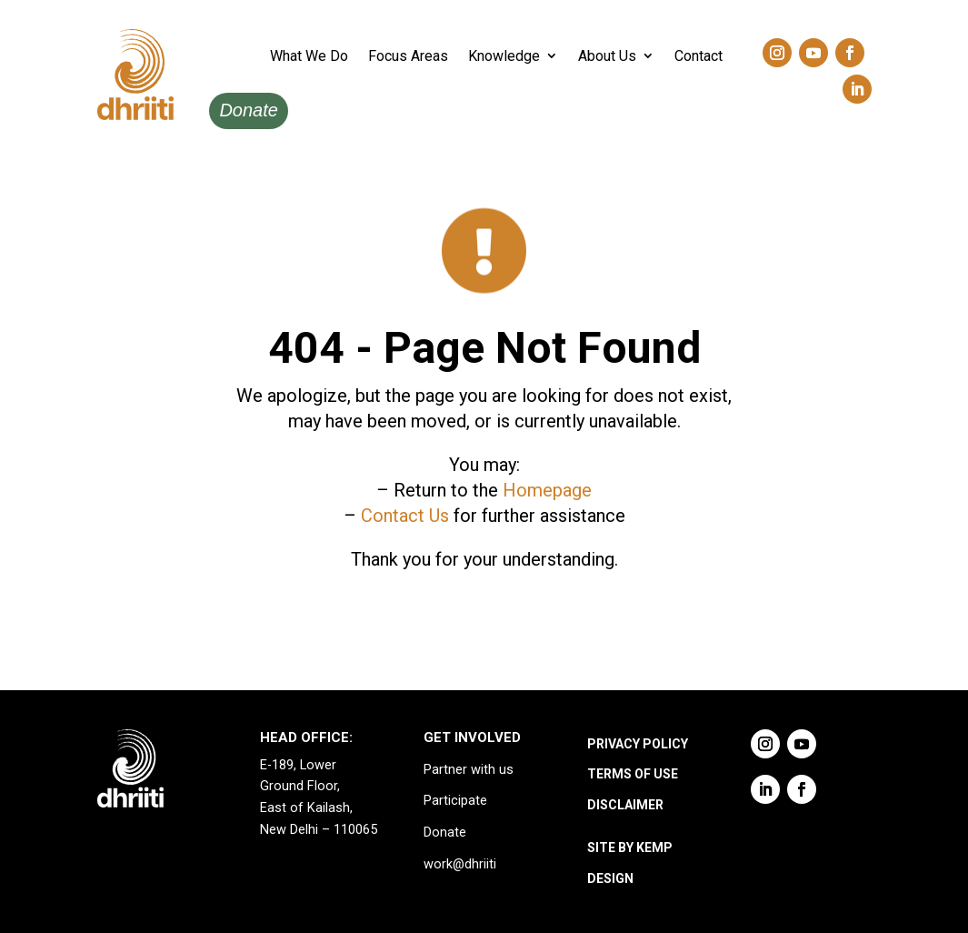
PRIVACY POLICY (637, 744)
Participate (455, 800)
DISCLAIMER (625, 805)
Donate (248, 110)
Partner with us (469, 770)
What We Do (309, 56)
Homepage (547, 490)
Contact (698, 56)
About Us (607, 56)
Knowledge (504, 56)
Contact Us (405, 516)
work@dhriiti (460, 864)
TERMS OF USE (632, 774)
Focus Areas (408, 56)
